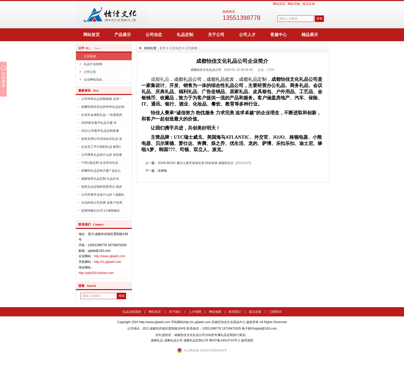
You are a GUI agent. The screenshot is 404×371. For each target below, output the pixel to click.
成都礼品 (160, 79)
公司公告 (90, 72)
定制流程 (91, 47)
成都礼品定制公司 (195, 340)
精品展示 (309, 34)
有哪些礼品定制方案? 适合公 (101, 170)
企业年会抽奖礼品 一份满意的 (101, 115)
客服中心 (278, 34)
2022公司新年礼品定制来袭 (100, 131)
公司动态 (154, 34)
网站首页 (279, 4)
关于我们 (175, 312)
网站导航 (294, 4)
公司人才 (247, 34)
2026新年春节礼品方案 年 (99, 123)
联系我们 (235, 312)
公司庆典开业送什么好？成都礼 (102, 194)
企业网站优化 (93, 79)
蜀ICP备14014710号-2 (224, 340)
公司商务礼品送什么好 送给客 (101, 155)
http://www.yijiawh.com (109, 256)
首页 (162, 48)
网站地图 (215, 312)
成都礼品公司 (173, 340)
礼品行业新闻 (93, 64)
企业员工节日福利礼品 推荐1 (101, 147)
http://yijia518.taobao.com (96, 273)
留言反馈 (308, 4)
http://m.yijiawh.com (107, 262)
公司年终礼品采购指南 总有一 (101, 99)
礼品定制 (185, 34)
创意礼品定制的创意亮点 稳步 (101, 186)
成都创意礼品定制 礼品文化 (100, 178)
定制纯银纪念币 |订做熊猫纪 (100, 210)
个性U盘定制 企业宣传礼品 (99, 163)
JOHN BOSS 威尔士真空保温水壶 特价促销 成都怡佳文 (196, 163)
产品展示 (122, 34)
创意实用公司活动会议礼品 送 (101, 139)
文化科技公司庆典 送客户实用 (101, 202)
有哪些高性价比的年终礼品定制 (102, 107)
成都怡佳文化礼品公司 (205, 70)
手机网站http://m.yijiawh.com (191, 322)
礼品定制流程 (131, 312)
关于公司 (216, 34)
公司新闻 (90, 56)
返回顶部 (247, 340)
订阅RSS (275, 312)
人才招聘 (195, 312)
